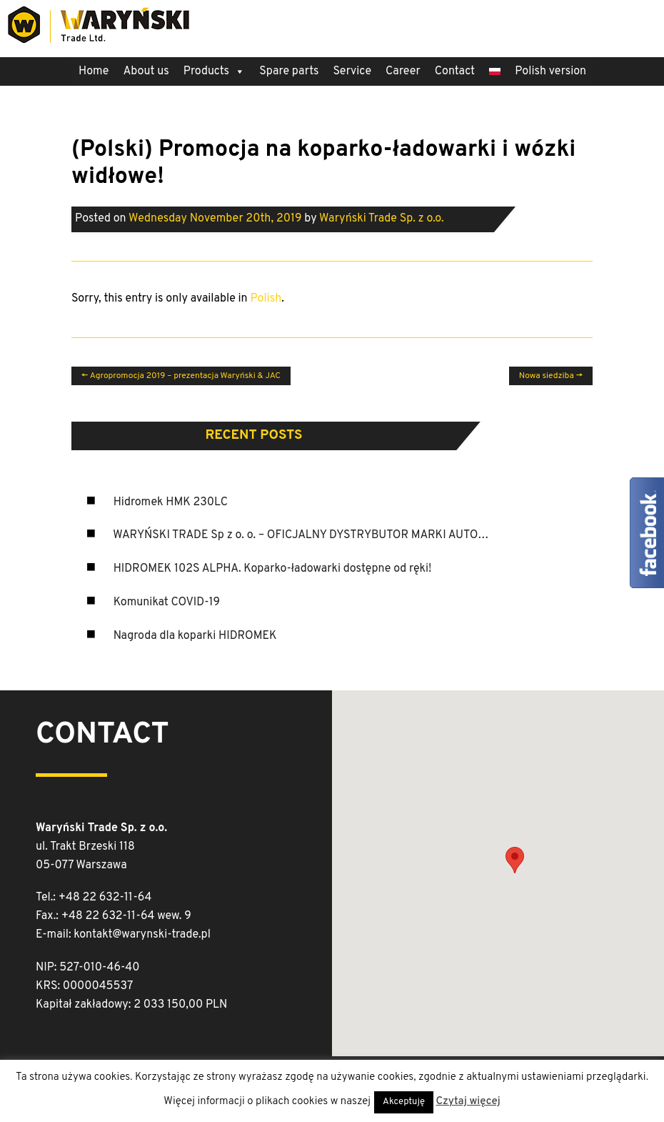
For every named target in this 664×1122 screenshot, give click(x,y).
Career (403, 71)
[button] (514, 860)
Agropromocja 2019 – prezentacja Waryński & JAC (181, 376)
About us (145, 71)
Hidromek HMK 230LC (171, 502)
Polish (265, 299)
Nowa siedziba (551, 376)
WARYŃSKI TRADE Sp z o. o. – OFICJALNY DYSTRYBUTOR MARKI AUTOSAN (306, 535)
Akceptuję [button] (404, 1102)
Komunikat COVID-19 (167, 602)
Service (352, 71)
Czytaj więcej (468, 1101)
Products (214, 71)
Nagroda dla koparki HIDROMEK (195, 636)
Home (94, 71)
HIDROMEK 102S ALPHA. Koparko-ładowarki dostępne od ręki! (273, 569)
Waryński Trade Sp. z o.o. (381, 219)
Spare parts (288, 71)
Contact (455, 71)
